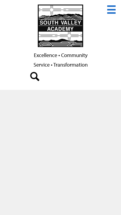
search (35, 78)
